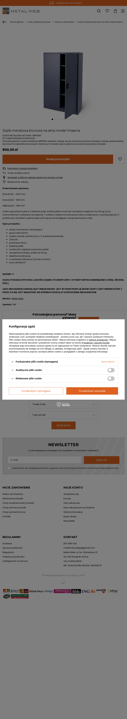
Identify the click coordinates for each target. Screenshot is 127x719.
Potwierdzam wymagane (36, 391)
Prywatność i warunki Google (95, 343)
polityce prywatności (98, 340)
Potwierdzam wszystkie (92, 391)
